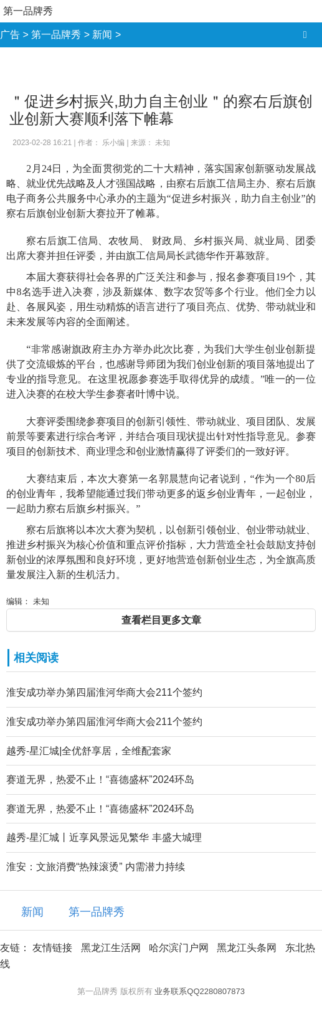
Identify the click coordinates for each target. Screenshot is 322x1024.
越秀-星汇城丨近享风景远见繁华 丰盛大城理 (104, 837)
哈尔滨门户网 (179, 947)
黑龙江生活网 (111, 947)
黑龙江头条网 (247, 947)
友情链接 (52, 947)
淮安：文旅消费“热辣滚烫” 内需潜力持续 (95, 866)
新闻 (102, 34)
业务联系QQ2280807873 (199, 991)
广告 (10, 34)
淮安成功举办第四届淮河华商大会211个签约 (104, 692)
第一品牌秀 (28, 11)
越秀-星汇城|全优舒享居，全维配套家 (88, 751)
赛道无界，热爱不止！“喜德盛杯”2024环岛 (100, 779)
